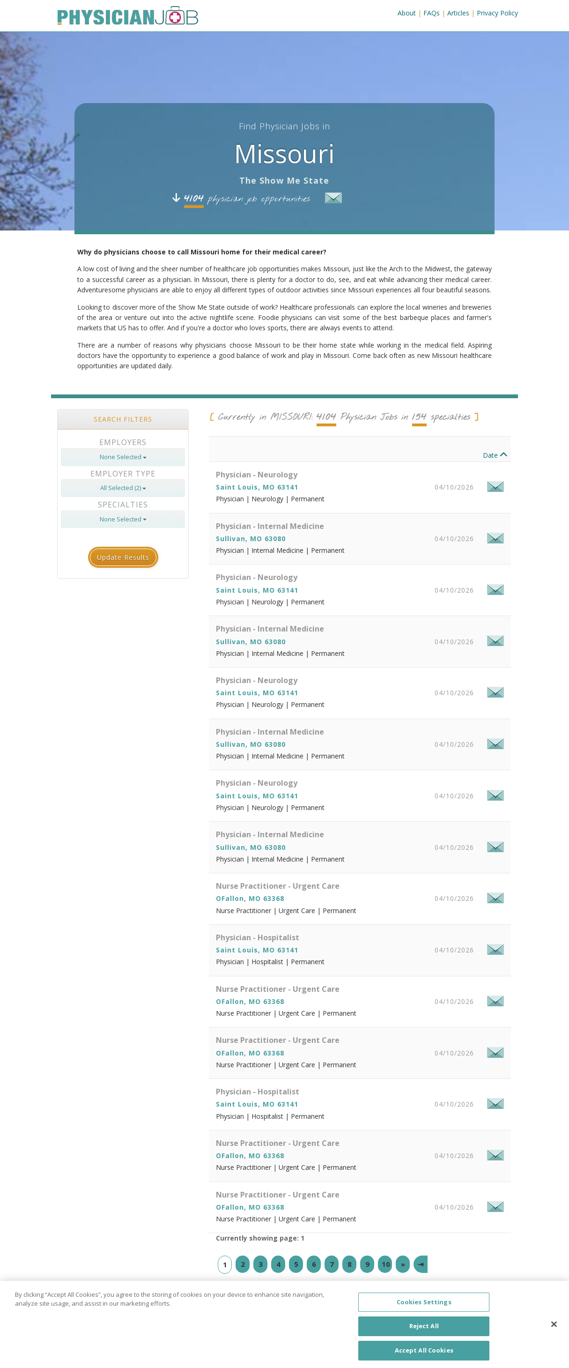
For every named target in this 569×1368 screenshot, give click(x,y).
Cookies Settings (424, 1309)
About (407, 12)
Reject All (424, 1334)
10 (386, 1275)
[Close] (554, 1331)
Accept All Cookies (424, 1357)
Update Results (123, 569)
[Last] (421, 1276)
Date (495, 467)
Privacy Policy (497, 12)
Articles (458, 12)
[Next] (403, 1276)
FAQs (431, 12)
